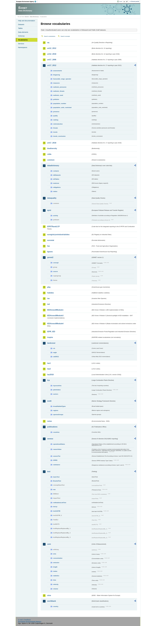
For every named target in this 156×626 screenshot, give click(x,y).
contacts (56, 171)
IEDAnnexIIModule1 (55, 310)
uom (49, 544)
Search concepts (65, 36)
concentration (57, 558)
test (48, 471)
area (54, 554)
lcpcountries (57, 385)
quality (55, 116)
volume (55, 589)
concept (55, 263)
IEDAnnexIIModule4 (55, 323)
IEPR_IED (51, 331)
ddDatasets (57, 175)
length (55, 567)
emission (56, 562)
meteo (55, 571)
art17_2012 (51, 65)
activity (55, 215)
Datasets (21, 24)
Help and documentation (26, 21)
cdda (49, 154)
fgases (50, 252)
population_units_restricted (62, 107)
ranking (55, 120)
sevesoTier (56, 456)
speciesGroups (58, 414)
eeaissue (56, 183)
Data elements (23, 32)
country (55, 606)
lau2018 (50, 374)
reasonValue (57, 449)
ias (48, 298)
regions (55, 410)
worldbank (51, 601)
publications (52, 427)
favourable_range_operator (62, 79)
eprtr (49, 210)
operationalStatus (59, 444)
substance (56, 464)
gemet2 (50, 257)
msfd (49, 401)
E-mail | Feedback (24, 619)
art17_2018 (51, 143)
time (54, 580)
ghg (48, 287)
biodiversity (52, 148)
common (50, 160)
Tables (20, 28)
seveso (50, 439)
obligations (57, 187)
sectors (55, 394)
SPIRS (55, 460)
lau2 (49, 369)
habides (50, 293)
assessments (57, 70)
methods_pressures (59, 87)
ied (48, 304)
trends (55, 132)
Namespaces (22, 47)
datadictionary (53, 165)
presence (56, 111)
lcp (48, 380)
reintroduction (58, 124)
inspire (50, 337)
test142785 (56, 511)
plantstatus (57, 390)
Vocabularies (23, 40)
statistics (56, 576)
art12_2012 (51, 48)
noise (49, 421)
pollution (56, 99)
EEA (27, 1)
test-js (55, 506)
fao (48, 246)
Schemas (21, 36)
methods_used (58, 95)
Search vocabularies (49, 36)
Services (21, 44)
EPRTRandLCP (53, 226)
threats (55, 128)
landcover (51, 343)
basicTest (56, 477)
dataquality (51, 198)
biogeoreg (56, 75)
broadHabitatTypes (59, 406)
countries (56, 432)
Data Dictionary (34, 16)
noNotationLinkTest (59, 502)
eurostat (50, 240)
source (55, 271)
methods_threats (58, 91)
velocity (55, 584)
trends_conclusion (59, 136)
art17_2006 (51, 60)
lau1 (49, 363)
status (55, 191)
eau (54, 489)
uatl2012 (56, 356)
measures (56, 83)
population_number (59, 103)
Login (120, 1)
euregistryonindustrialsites (58, 234)
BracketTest (57, 481)
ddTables (56, 179)
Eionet (26, 16)
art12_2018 (51, 54)
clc (54, 348)
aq (48, 42)
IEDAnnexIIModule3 (55, 315)
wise (49, 595)
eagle (55, 352)
